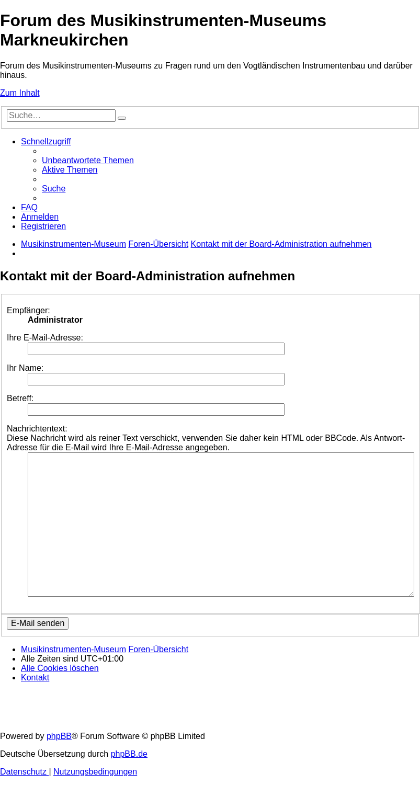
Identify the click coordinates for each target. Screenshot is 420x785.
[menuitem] (88, 160)
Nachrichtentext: (37, 428)
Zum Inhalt (20, 92)
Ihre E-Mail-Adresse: (45, 337)
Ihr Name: (25, 367)
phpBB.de (129, 753)
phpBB (59, 736)
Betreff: (20, 398)
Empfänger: (28, 310)
